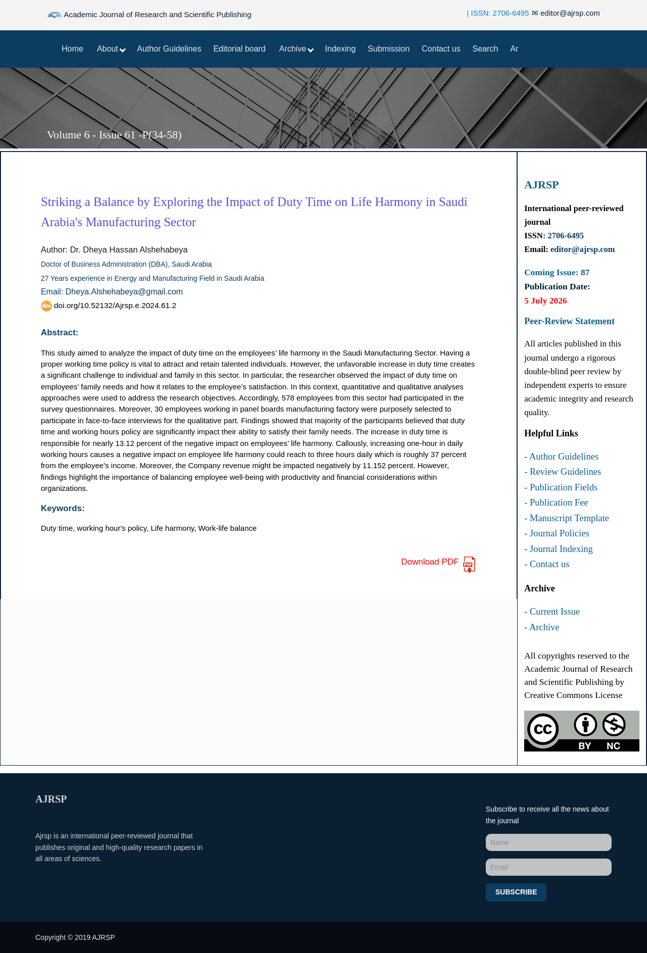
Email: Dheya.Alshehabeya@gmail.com (112, 291)
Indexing (340, 48)
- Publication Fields (560, 487)
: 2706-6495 (563, 235)
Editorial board (239, 48)
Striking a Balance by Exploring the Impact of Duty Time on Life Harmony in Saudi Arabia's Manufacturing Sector (254, 212)
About (111, 48)
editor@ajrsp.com (566, 13)
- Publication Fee (556, 502)
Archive (296, 48)
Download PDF (439, 565)
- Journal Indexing (558, 549)
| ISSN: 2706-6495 (498, 13)
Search (485, 48)
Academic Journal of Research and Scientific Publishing (149, 15)
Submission (389, 48)
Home (72, 48)
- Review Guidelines (562, 472)
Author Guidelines (169, 48)
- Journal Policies (556, 533)
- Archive (541, 627)
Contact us (441, 48)
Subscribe (516, 892)
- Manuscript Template (566, 518)
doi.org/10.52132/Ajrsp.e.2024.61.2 (108, 305)
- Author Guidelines (561, 457)
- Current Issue (552, 612)
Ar (515, 48)
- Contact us (546, 564)
